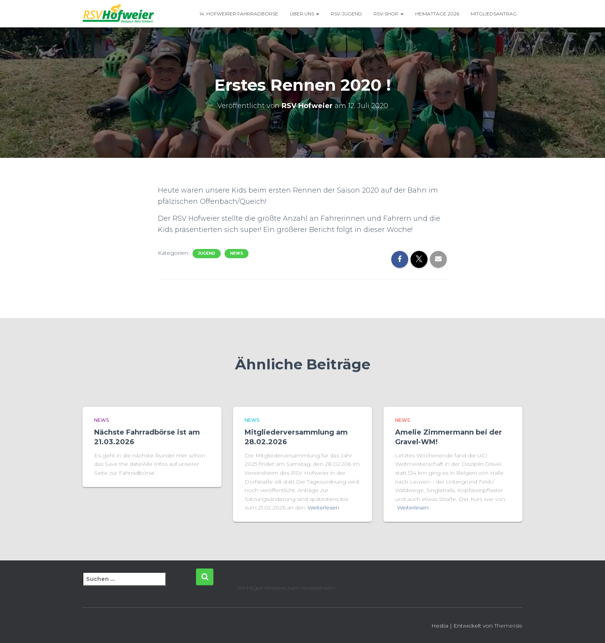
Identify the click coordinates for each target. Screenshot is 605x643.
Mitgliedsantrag (494, 14)
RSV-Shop (388, 14)
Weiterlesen (323, 507)
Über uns (304, 14)
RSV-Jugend (346, 14)
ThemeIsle (508, 625)
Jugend (206, 253)
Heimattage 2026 (437, 14)
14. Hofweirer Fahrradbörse (238, 14)
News (236, 253)
